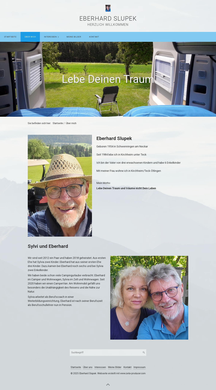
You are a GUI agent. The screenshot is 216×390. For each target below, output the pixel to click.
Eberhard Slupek (108, 18)
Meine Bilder (74, 37)
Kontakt (94, 37)
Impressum (140, 367)
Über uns (87, 367)
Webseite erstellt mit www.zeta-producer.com (121, 373)
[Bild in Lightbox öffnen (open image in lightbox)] (60, 186)
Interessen (50, 37)
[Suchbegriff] (108, 352)
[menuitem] (10, 37)
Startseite (10, 37)
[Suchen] (143, 352)
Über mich (30, 37)
